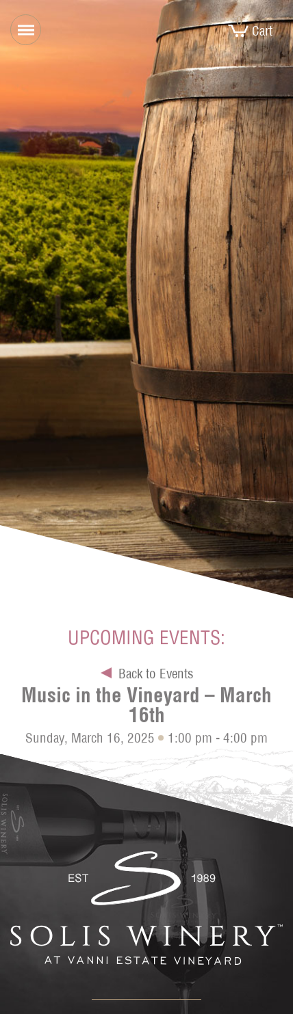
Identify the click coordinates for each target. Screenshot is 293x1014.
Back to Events (155, 675)
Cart (250, 31)
